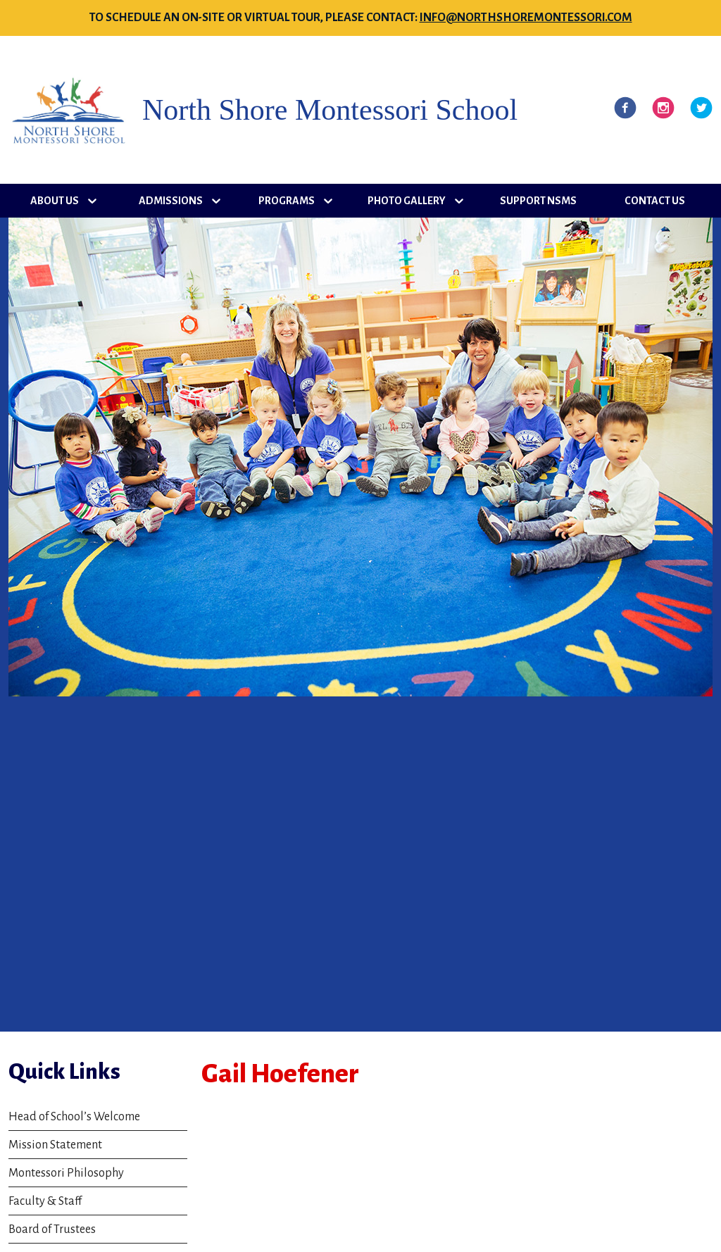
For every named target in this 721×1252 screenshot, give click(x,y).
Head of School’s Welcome (74, 1116)
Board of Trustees (52, 1229)
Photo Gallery (407, 200)
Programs (286, 200)
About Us (54, 200)
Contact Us (655, 200)
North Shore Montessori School (330, 110)
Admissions (171, 200)
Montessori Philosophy (66, 1173)
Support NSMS (538, 200)
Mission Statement (55, 1145)
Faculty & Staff (45, 1201)
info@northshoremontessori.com (526, 17)
